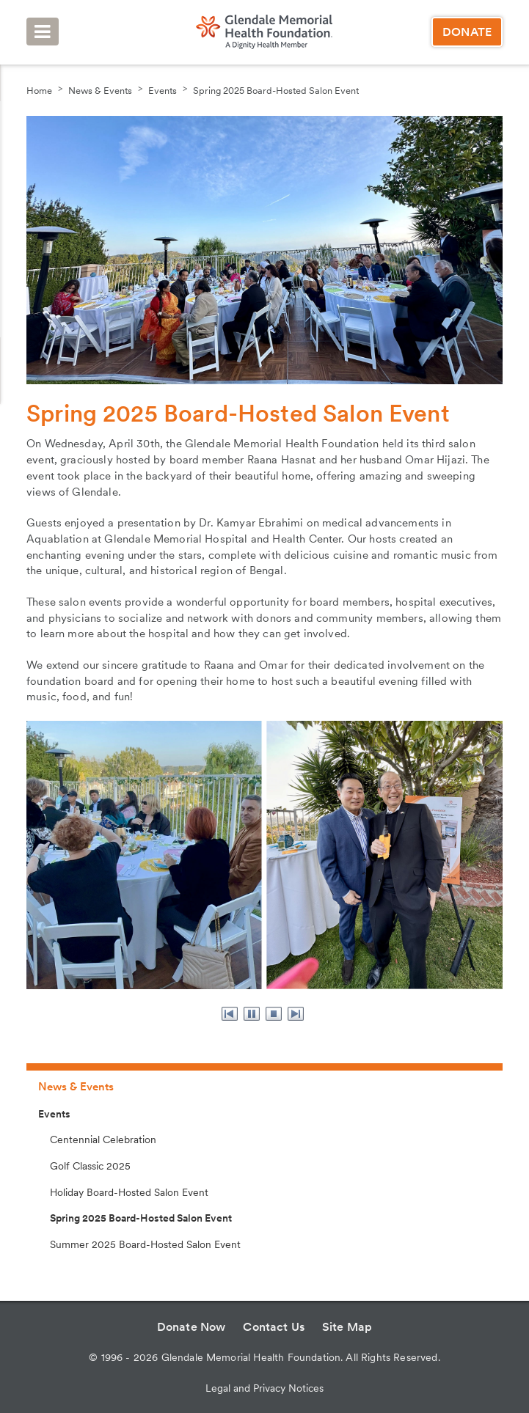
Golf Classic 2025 (90, 1166)
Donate (467, 32)
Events (162, 90)
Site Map (347, 1327)
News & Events (100, 90)
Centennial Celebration (103, 1139)
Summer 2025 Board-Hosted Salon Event (145, 1244)
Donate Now (191, 1327)
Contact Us (273, 1327)
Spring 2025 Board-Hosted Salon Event (276, 90)
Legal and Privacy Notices (264, 1388)
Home (39, 90)
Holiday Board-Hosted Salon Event (129, 1192)
